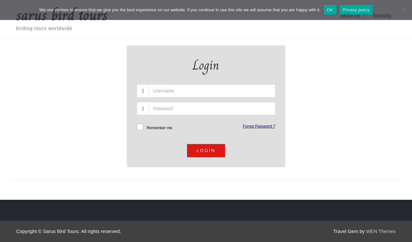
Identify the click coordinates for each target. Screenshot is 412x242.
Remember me (159, 128)
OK (330, 9)
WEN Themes (381, 231)
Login (206, 150)
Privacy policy (356, 9)
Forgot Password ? (259, 126)
